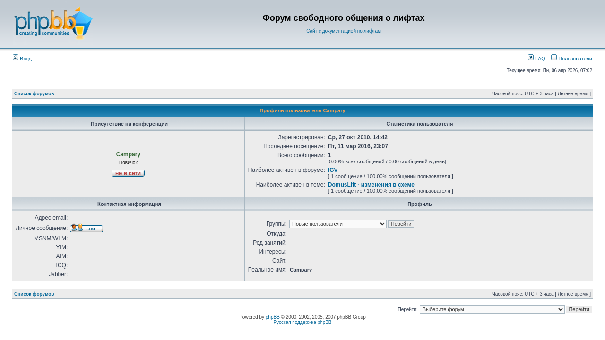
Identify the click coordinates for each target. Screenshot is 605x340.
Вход (22, 58)
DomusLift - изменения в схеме (371, 184)
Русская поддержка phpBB (302, 322)
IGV (333, 170)
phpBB (273, 317)
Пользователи (571, 58)
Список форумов (34, 93)
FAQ (536, 58)
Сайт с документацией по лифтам (343, 31)
